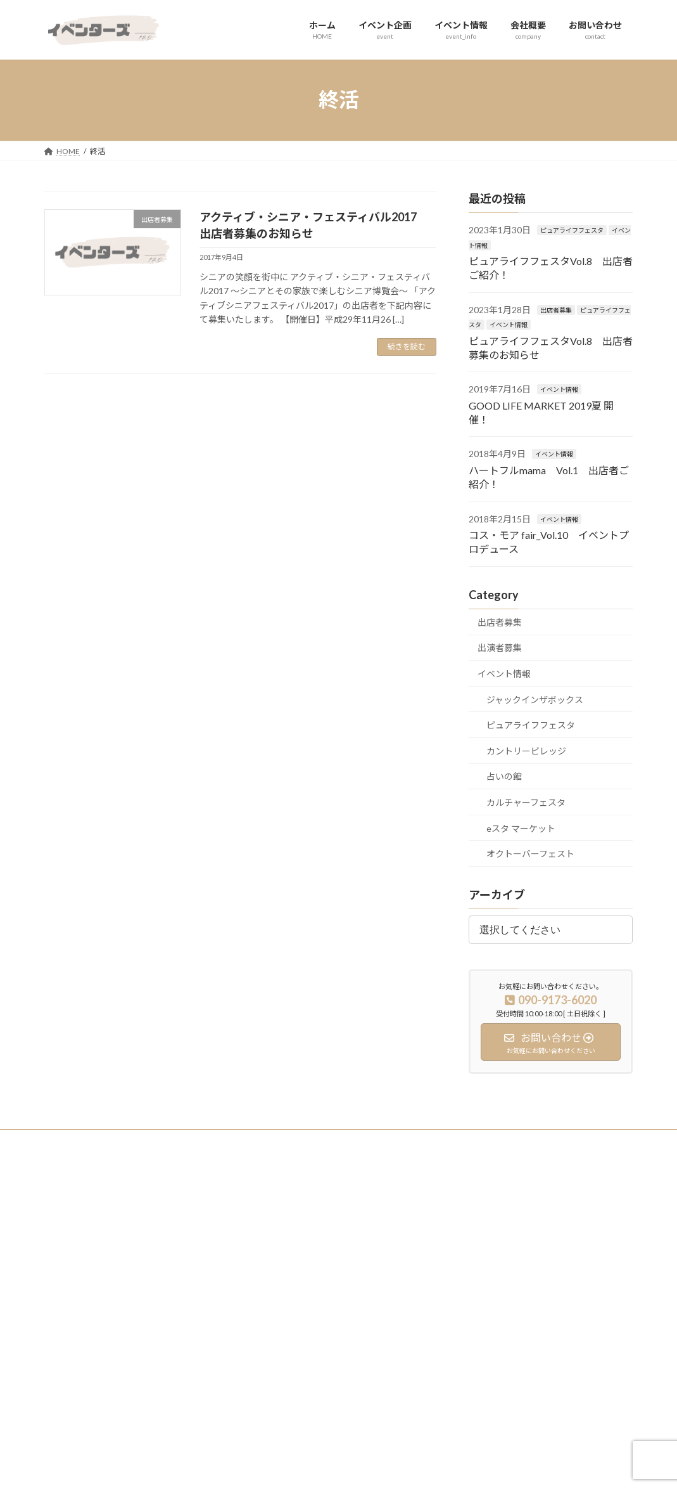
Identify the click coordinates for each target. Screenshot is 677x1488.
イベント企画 (277, 1237)
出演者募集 (500, 647)
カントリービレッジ (526, 750)
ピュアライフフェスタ (572, 230)
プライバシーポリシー (94, 1141)
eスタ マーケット (520, 827)
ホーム (265, 1215)
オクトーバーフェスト (530, 853)
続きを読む (407, 346)
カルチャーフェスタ (526, 802)
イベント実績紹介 (487, 1215)
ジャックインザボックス (534, 699)
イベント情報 (509, 324)
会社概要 (269, 1281)
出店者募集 (556, 309)
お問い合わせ (277, 1303)
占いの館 (504, 776)
